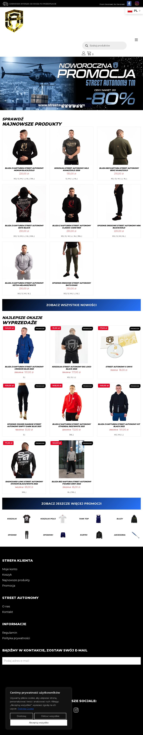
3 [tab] (70, 106)
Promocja (8, 585)
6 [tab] (81, 106)
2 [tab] (66, 106)
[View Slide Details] (71, 83)
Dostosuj (21, 716)
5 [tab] (77, 106)
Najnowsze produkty (16, 580)
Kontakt (7, 612)
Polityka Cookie (26, 708)
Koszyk (7, 574)
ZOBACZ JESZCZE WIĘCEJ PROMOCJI (71, 503)
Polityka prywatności (16, 638)
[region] (39, 708)
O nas (6, 606)
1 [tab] (63, 106)
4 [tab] (74, 106)
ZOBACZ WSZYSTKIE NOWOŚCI (71, 305)
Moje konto (9, 569)
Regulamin (9, 632)
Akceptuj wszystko (39, 722)
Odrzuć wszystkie (50, 716)
